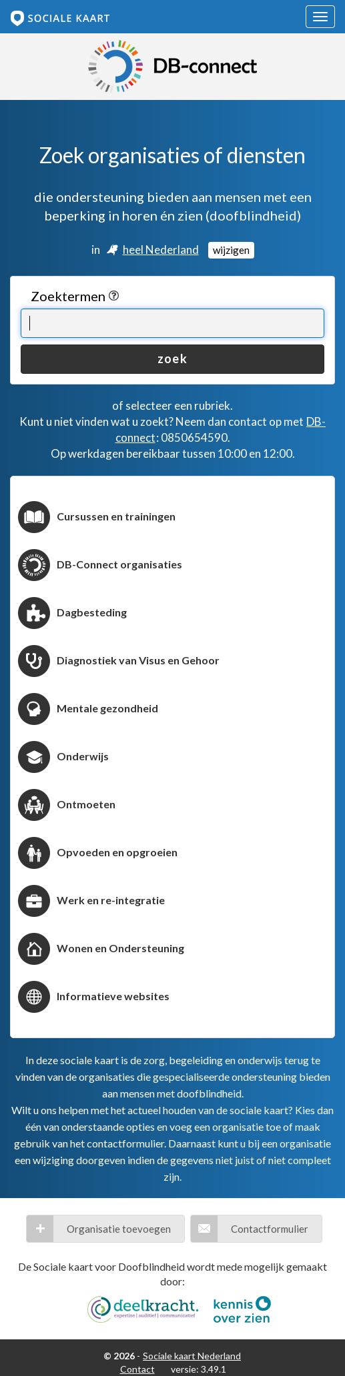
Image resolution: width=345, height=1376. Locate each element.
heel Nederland (161, 250)
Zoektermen (75, 296)
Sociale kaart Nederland (192, 1355)
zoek (172, 358)
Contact (137, 1369)
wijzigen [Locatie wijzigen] (231, 250)
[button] (105, 1229)
